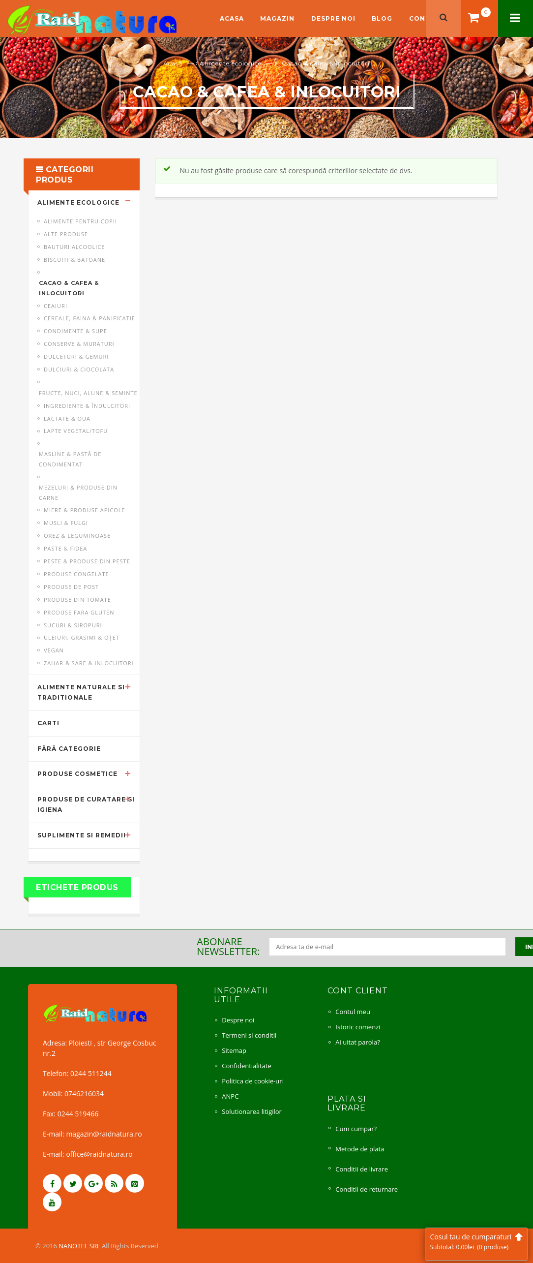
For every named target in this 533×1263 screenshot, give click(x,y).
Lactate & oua (67, 418)
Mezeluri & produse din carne (78, 492)
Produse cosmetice (77, 773)
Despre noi (333, 18)
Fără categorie (69, 748)
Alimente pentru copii (80, 221)
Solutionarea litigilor (252, 1111)
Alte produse (66, 234)
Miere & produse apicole (84, 510)
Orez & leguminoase (77, 535)
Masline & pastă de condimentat (70, 459)
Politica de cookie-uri (253, 1081)
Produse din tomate (77, 599)
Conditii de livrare (361, 1169)
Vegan (54, 650)
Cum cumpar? (356, 1128)
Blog (382, 18)
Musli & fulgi (66, 522)
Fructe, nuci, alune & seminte (88, 393)
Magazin (277, 18)
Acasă (172, 63)
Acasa (232, 18)
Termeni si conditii (249, 1035)
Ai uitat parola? (357, 1042)
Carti (48, 723)
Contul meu (352, 1011)
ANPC (230, 1096)
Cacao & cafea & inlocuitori (69, 288)
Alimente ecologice (231, 63)
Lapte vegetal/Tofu (76, 430)
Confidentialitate (246, 1065)
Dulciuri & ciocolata (79, 369)
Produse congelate (76, 574)
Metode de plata (359, 1148)
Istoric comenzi (357, 1026)
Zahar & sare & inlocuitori (89, 663)
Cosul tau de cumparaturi (476, 1241)
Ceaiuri (55, 305)
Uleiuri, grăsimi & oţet (81, 637)
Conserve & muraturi (79, 343)
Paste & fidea (65, 548)
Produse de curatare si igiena (86, 804)
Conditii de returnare (366, 1189)
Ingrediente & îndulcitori (87, 405)
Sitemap (234, 1050)
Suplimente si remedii (81, 835)
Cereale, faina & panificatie (89, 318)
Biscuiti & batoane (74, 259)
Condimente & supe (75, 331)
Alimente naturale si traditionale (81, 692)
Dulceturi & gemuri (76, 356)
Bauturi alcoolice (74, 246)
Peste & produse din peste (87, 561)
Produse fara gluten (79, 612)
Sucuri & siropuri (73, 625)
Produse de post (71, 586)
